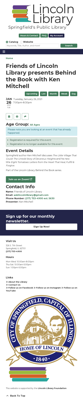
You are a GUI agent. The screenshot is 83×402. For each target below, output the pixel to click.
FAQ (44, 35)
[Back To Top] (41, 396)
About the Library (16, 282)
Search (69, 45)
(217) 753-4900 (14, 251)
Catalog (13, 42)
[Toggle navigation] (3, 52)
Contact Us (13, 285)
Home (9, 58)
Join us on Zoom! (18, 179)
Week (64, 94)
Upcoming (31, 94)
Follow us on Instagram (47, 288)
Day (74, 94)
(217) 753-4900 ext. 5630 (39, 198)
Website (28, 42)
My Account (56, 35)
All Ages (35, 124)
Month (53, 94)
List (43, 94)
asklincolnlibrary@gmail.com (31, 195)
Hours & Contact (29, 35)
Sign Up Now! (41, 226)
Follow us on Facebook (19, 288)
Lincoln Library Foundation (52, 388)
